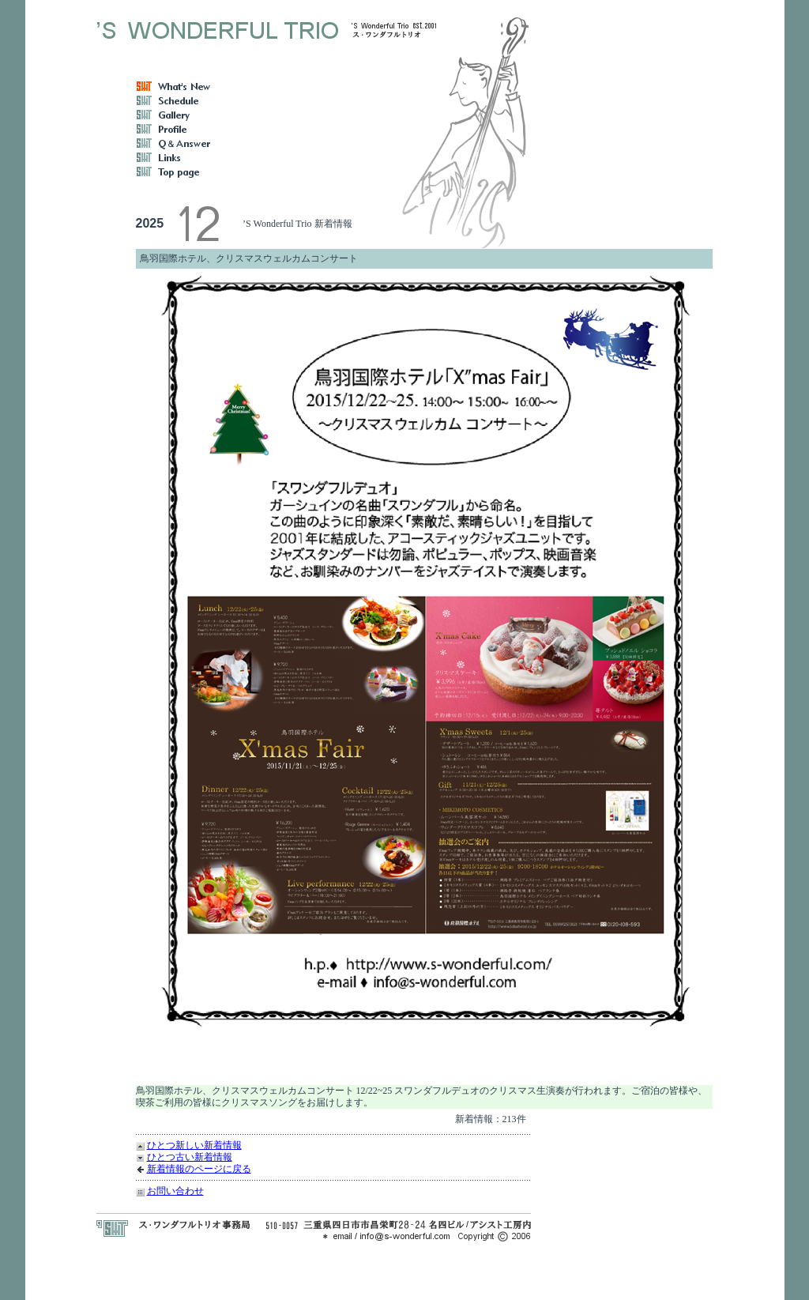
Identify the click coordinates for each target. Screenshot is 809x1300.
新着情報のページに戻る (199, 1168)
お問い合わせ (175, 1190)
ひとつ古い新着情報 (189, 1156)
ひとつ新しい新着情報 (194, 1145)
